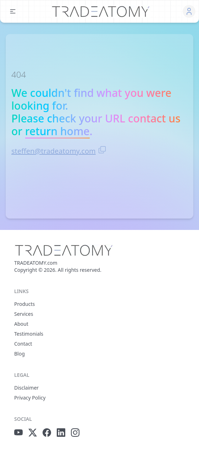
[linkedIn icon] (61, 432)
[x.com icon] (32, 432)
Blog (19, 353)
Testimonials (28, 333)
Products (24, 304)
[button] (13, 11)
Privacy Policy (29, 397)
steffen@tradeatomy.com (53, 151)
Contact (23, 343)
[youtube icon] (18, 432)
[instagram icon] (75, 432)
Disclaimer (26, 387)
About (21, 323)
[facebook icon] (47, 432)
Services (23, 313)
